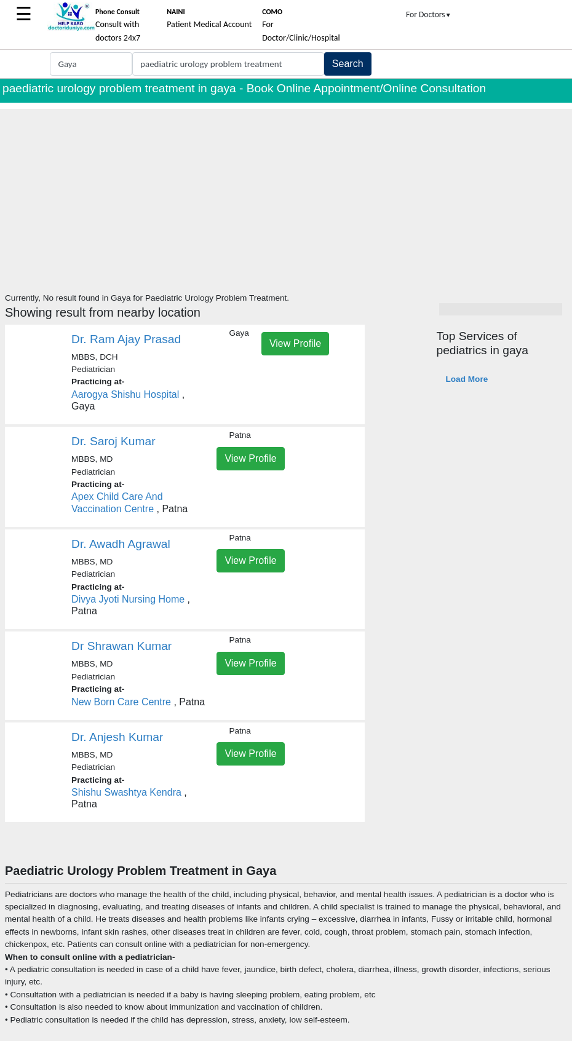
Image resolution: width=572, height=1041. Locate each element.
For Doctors (428, 14)
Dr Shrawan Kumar (121, 645)
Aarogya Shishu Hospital (125, 394)
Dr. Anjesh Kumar (117, 736)
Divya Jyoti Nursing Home (128, 599)
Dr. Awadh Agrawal (120, 543)
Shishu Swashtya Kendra (126, 792)
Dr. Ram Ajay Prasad (126, 339)
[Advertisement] (286, 195)
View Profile (295, 343)
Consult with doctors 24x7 (117, 25)
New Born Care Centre (121, 702)
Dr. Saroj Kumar (113, 441)
